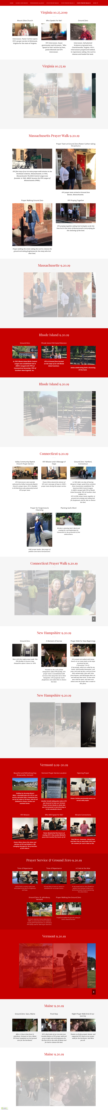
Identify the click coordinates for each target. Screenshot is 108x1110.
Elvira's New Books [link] (22, 3)
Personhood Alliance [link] (37, 3)
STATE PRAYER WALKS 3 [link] (84, 3)
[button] (95, 3)
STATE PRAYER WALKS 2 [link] (68, 3)
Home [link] (11, 3)
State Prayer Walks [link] (52, 3)
